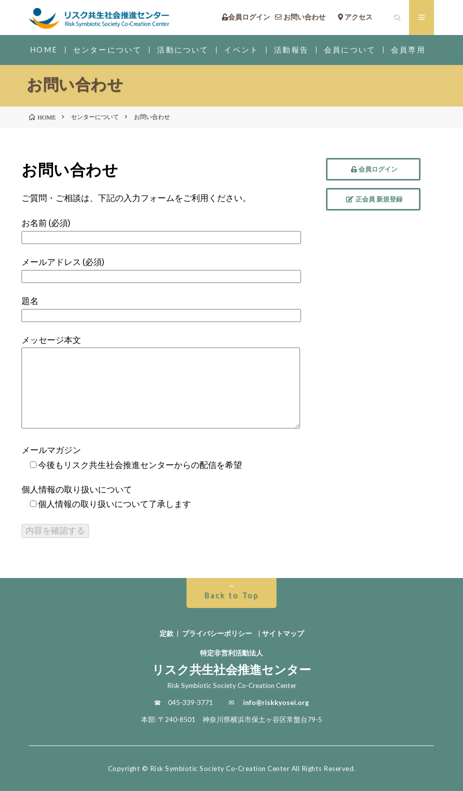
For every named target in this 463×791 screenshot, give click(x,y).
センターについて (107, 50)
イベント (241, 50)
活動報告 (291, 50)
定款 (167, 634)
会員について (350, 50)
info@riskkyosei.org (276, 702)
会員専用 (408, 50)
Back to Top (231, 595)
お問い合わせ (303, 17)
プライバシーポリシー (217, 634)
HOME (44, 50)
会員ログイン (246, 17)
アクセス (362, 17)
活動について (182, 50)
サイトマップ (283, 634)
